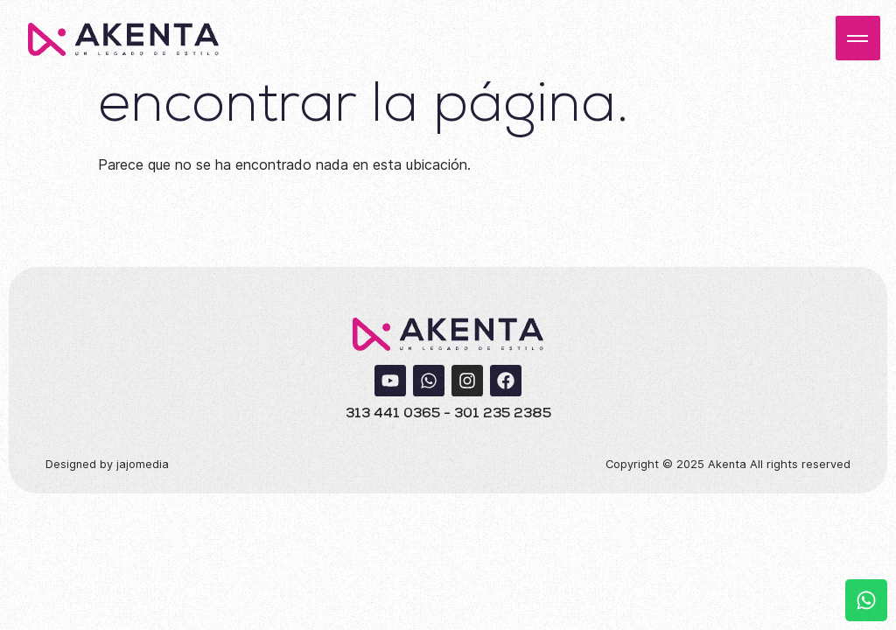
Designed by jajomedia (107, 464)
